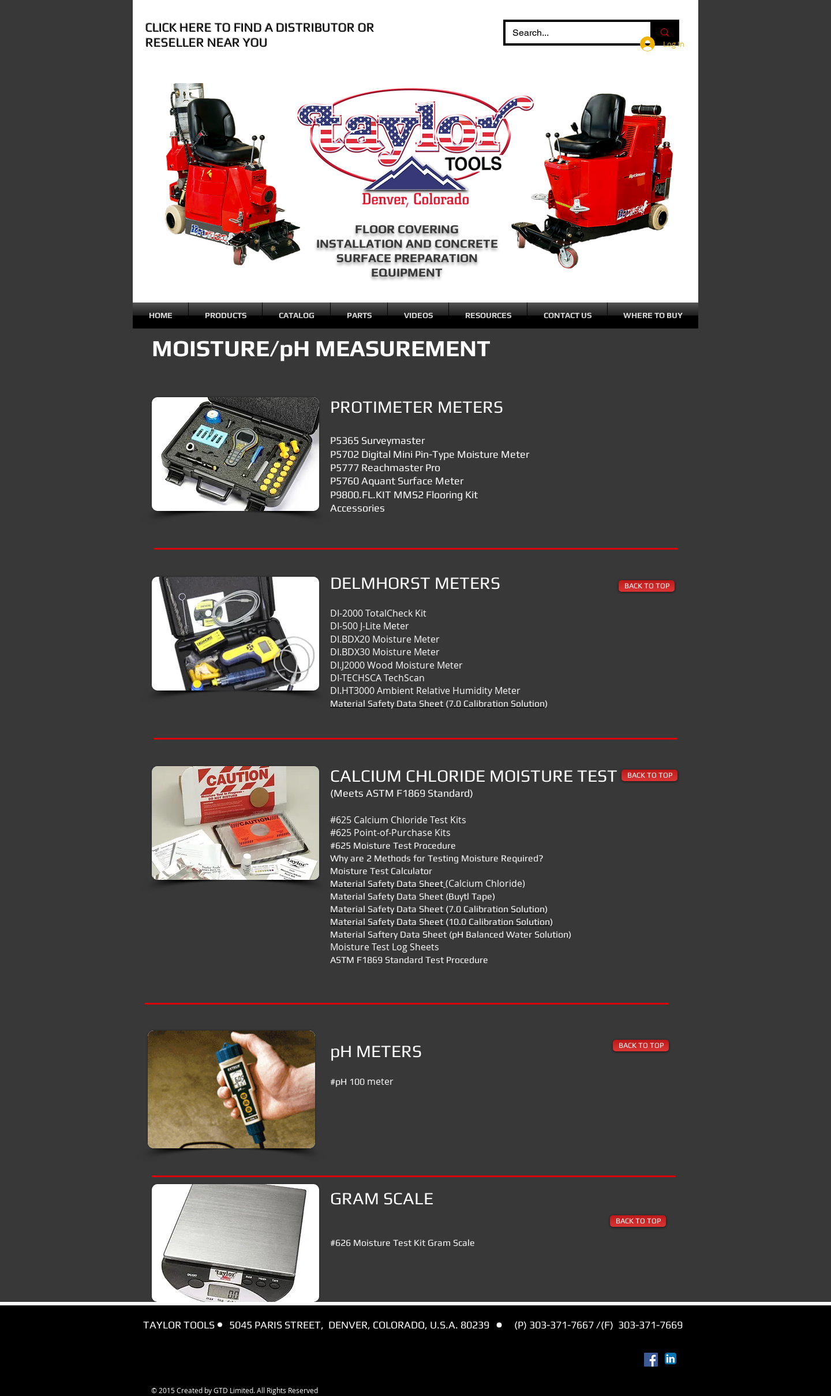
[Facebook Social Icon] (651, 1360)
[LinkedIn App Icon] (670, 1358)
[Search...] (569, 33)
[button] (225, 316)
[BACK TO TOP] (647, 586)
